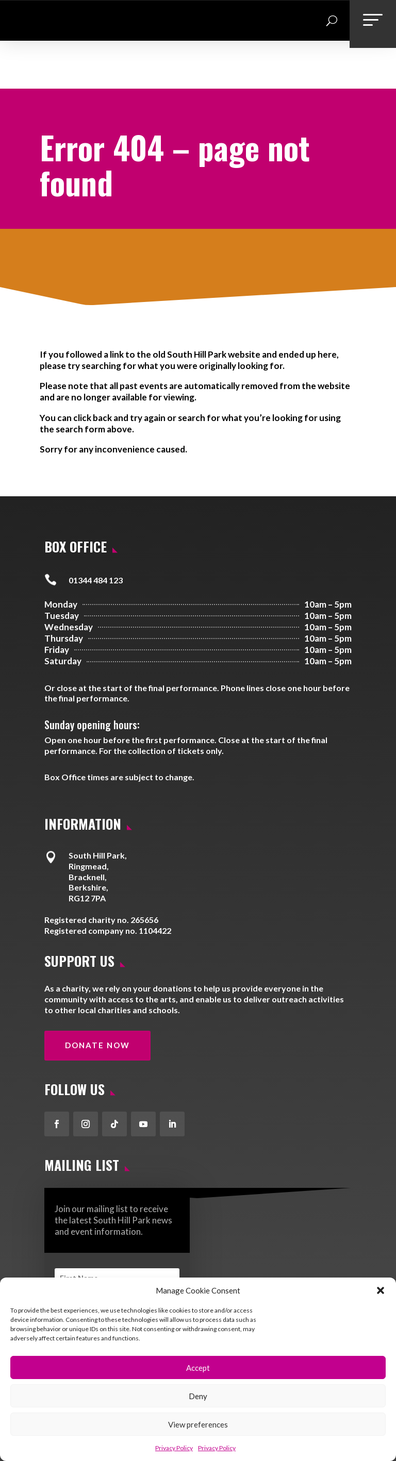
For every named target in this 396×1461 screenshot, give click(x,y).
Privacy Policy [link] (174, 1448)
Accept (198, 1367)
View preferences (198, 1424)
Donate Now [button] (97, 1004)
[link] (27, 36)
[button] (380, 1290)
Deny (198, 1396)
